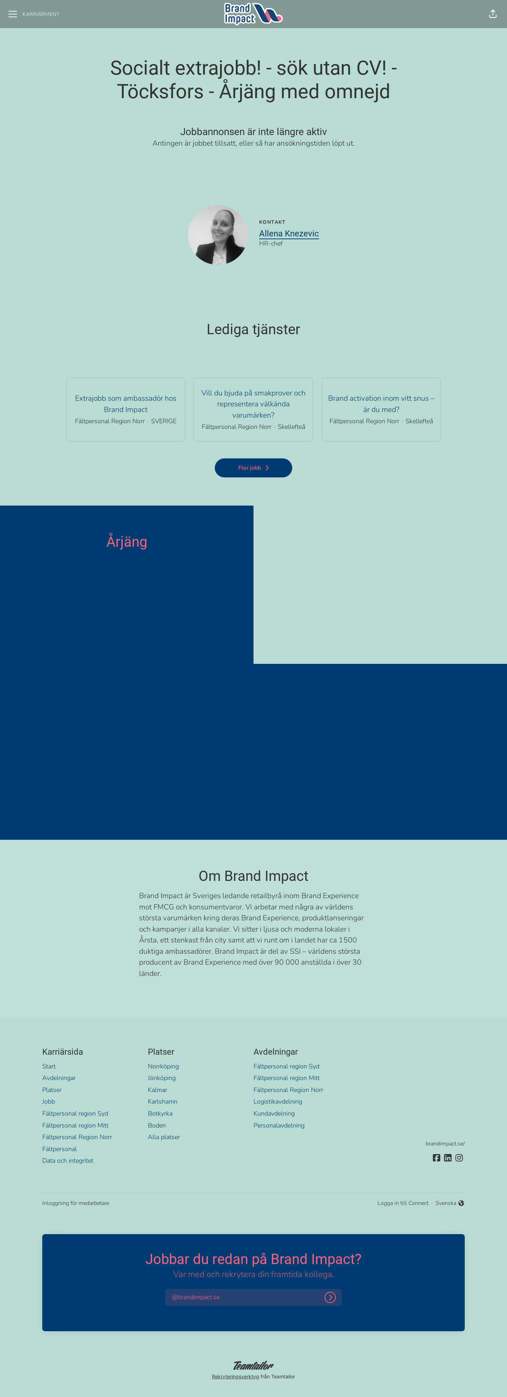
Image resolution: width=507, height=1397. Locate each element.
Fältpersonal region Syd (75, 1113)
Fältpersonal (59, 1149)
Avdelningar (59, 1078)
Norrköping (163, 1066)
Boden (157, 1125)
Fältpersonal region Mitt (75, 1125)
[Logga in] (330, 1297)
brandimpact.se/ (445, 1144)
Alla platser (164, 1137)
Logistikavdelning (278, 1101)
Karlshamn (162, 1101)
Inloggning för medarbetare (75, 1203)
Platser (52, 1090)
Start (49, 1066)
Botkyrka (160, 1113)
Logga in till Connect (402, 1203)
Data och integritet (67, 1160)
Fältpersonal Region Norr (77, 1137)
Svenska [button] (450, 1203)
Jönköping (162, 1078)
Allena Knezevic (289, 234)
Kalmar (157, 1090)
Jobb (48, 1101)
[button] (493, 14)
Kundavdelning (274, 1113)
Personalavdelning (279, 1125)
